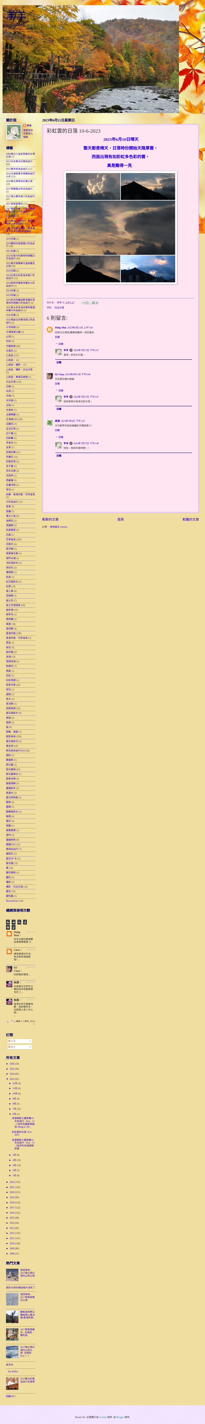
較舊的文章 (191, 519)
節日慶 (9, 764)
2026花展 (11, 315)
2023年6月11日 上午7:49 (80, 327)
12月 (15, 1083)
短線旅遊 (11, 708)
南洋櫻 (9, 549)
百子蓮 (9, 466)
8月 (15, 1103)
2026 (12, 1063)
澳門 (8, 835)
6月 (15, 1114)
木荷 (8, 391)
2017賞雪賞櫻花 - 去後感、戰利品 (27, 1332)
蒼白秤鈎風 (12, 797)
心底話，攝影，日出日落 (19, 369)
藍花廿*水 (11, 858)
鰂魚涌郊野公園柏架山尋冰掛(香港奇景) (27, 1315)
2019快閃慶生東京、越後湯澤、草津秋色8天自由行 (20, 230)
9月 (15, 1098)
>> (34, 1024)
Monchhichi (12, 901)
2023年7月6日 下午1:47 (73, 421)
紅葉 (8, 586)
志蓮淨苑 (11, 485)
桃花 (8, 647)
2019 (12, 1197)
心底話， (11, 360)
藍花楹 (9, 863)
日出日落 (59, 307)
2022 (12, 1182)
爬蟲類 (9, 525)
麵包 (8, 877)
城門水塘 (11, 558)
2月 (15, 1170)
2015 (12, 1217)
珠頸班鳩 (11, 661)
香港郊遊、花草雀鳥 (17, 638)
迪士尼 (9, 600)
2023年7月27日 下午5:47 (86, 350)
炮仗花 (9, 567)
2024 (12, 1074)
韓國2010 (11, 844)
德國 (8, 825)
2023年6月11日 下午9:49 (77, 374)
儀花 (8, 821)
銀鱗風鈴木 (12, 811)
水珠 (8, 405)
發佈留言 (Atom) (58, 527)
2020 (12, 1192)
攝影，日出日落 (14, 886)
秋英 (8, 577)
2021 (12, 1187)
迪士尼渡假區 (13, 605)
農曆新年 (11, 788)
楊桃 (8, 755)
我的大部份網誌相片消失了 (20, 1287)
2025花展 (11, 295)
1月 (15, 1175)
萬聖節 (9, 760)
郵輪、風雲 (12, 732)
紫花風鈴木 (12, 713)
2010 (12, 1243)
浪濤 (8, 657)
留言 (12, 1047)
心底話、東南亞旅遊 (17, 377)
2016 (12, 1212)
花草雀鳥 (11, 539)
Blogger (120, 1417)
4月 (15, 1160)
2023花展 (11, 270)
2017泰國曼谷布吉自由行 (19, 189)
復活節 (9, 703)
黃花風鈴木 (12, 741)
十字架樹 (11, 327)
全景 (8, 447)
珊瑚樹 (9, 572)
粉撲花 (9, 666)
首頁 (120, 519)
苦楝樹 (9, 595)
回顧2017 (11, 1396)
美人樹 (9, 591)
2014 (12, 1223)
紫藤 (8, 722)
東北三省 (11, 516)
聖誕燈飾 (11, 783)
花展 (8, 535)
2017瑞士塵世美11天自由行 (20, 196)
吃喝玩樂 (11, 452)
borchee (103, 1417)
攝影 (8, 882)
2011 (12, 1238)
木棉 (8, 396)
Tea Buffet (13, 1371)
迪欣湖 (9, 610)
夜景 (8, 506)
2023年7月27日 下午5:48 (86, 443)
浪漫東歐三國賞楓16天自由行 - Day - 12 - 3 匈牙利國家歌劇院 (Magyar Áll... (23, 1122)
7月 (15, 1109)
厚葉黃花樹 (12, 553)
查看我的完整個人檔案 (28, 133)
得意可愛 (11, 685)
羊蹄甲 (9, 475)
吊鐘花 (9, 457)
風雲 (8, 624)
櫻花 (8, 891)
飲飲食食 (11, 736)
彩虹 (8, 675)
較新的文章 (50, 519)
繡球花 (9, 854)
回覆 (57, 337)
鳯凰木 (9, 793)
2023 (12, 1079)
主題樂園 (11, 414)
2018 (12, 1202)
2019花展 (11, 239)
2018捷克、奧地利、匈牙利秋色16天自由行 (20, 222)
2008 (12, 1253)
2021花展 (11, 251)
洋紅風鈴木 (12, 563)
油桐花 (9, 520)
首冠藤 (9, 628)
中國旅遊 (11, 346)
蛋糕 (8, 694)
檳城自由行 (12, 849)
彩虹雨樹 (11, 680)
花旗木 (9, 544)
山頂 (8, 336)
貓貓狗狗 (11, 840)
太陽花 (9, 350)
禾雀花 (9, 442)
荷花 (8, 689)
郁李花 (9, 614)
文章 (12, 1041)
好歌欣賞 (11, 461)
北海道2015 (12, 419)
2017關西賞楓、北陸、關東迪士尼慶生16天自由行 (20, 210)
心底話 (9, 355)
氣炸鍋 (9, 652)
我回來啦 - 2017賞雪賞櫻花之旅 (27, 1297)
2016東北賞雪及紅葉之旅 (19, 181)
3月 (15, 1165)
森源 (57, 421)
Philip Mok (60, 327)
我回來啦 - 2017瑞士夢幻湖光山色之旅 (27, 1273)
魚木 (8, 699)
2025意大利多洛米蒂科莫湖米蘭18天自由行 (20, 309)
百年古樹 (11, 471)
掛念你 (9, 1364)
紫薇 (8, 718)
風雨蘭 (9, 619)
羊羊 (16, 15)
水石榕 (9, 400)
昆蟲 (8, 511)
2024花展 (11, 290)
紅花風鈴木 (12, 581)
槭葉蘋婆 (11, 830)
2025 (12, 1069)
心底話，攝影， (14, 364)
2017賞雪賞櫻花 (14, 204)
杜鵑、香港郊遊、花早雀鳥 (20, 494)
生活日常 (11, 428)
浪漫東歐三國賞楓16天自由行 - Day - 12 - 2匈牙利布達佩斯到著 (23, 1144)
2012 (12, 1233)
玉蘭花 (9, 424)
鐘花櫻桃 (11, 872)
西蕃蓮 (9, 480)
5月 (15, 1155)
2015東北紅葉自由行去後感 (27, 1380)
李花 (8, 489)
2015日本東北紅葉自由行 (19, 161)
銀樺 (8, 807)
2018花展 (11, 216)
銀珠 (8, 802)
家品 (8, 642)
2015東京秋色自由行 (17, 169)
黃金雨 (9, 746)
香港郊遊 (11, 633)
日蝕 (8, 386)
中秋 (8, 341)
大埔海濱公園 (13, 332)
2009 (12, 1248)
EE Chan (59, 374)
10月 (15, 1093)
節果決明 (11, 778)
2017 (12, 1207)
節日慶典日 (12, 774)
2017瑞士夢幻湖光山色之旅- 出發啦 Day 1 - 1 (27, 1351)
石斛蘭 (9, 438)
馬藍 (8, 671)
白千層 (9, 433)
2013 (12, 1228)
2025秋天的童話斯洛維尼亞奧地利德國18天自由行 (20, 301)
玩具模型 (11, 530)
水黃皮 (9, 410)
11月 (15, 1088)
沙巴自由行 (12, 502)
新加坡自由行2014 (15, 750)
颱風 (8, 816)
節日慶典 (11, 769)
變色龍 (9, 896)
